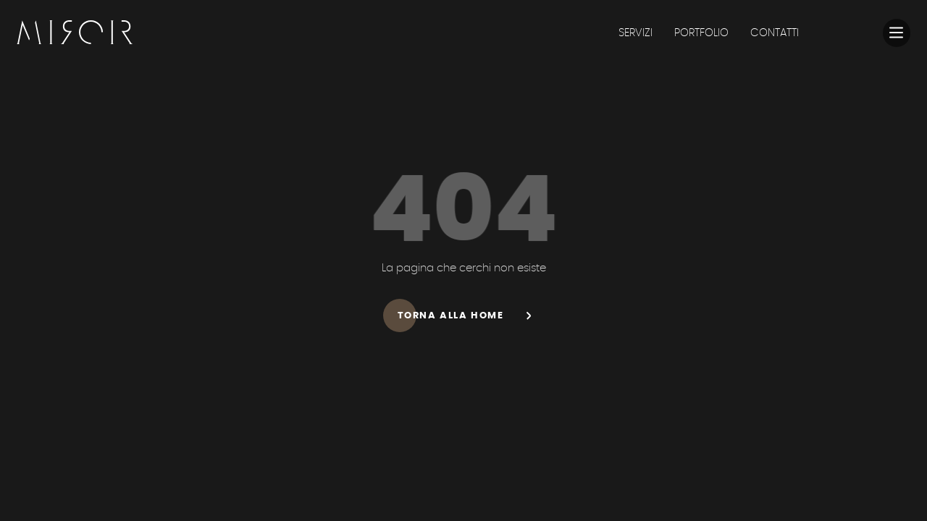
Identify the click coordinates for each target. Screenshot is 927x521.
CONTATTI (774, 32)
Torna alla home (471, 315)
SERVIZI (635, 32)
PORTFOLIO (701, 32)
